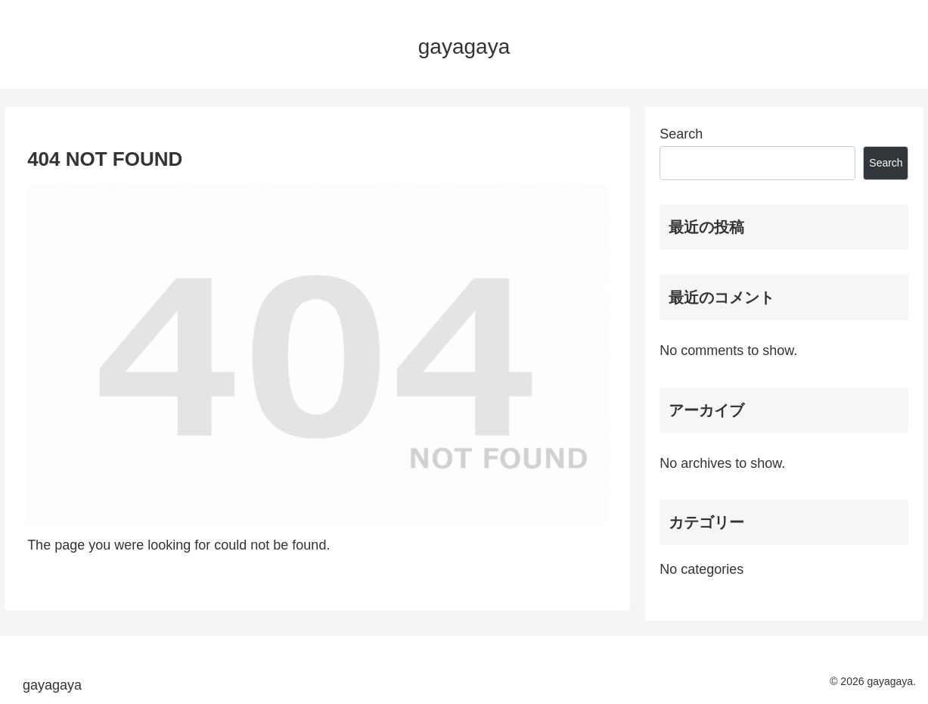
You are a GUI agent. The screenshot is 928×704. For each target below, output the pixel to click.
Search (681, 134)
